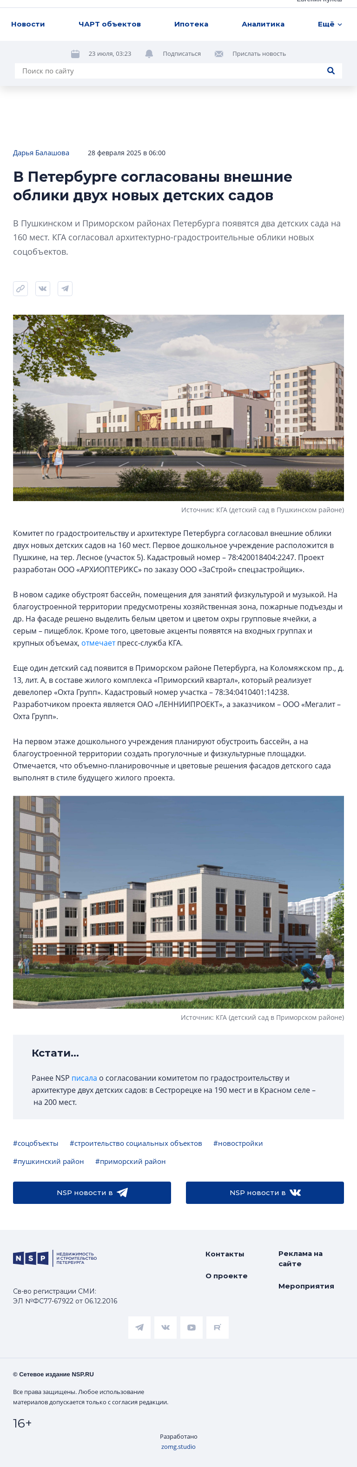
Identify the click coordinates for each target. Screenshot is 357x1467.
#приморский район (130, 1161)
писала (84, 1078)
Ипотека (191, 24)
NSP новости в (92, 1192)
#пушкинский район (48, 1161)
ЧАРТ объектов (110, 24)
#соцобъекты (36, 1143)
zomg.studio (178, 1446)
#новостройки (238, 1143)
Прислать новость (259, 53)
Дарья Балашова (41, 152)
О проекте (226, 1275)
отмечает (98, 643)
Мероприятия (306, 1286)
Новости (28, 24)
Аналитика (263, 24)
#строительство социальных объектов (136, 1143)
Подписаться (182, 53)
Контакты (225, 1253)
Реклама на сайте (300, 1259)
